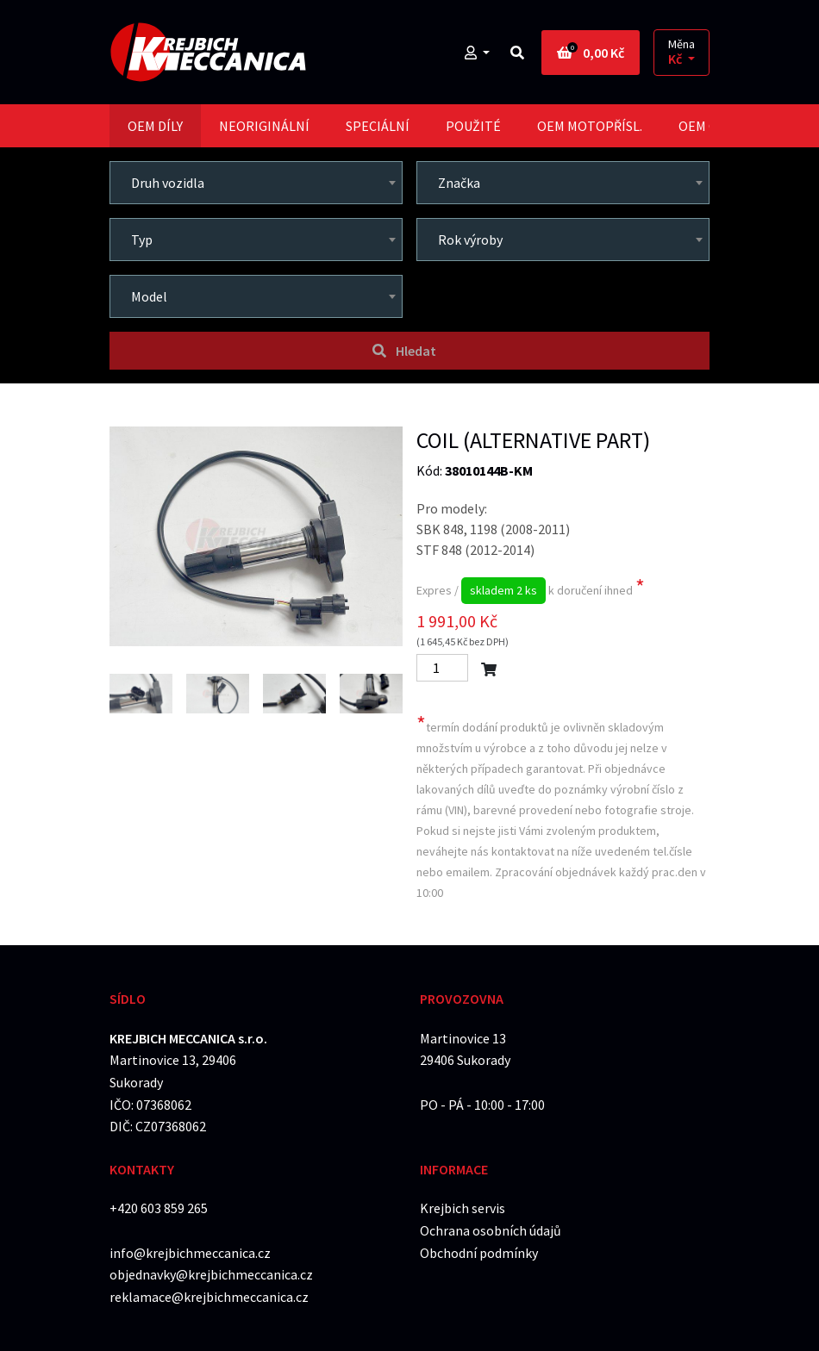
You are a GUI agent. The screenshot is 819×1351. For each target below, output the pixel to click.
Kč (676, 59)
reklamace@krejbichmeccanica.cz (209, 1296)
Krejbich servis (462, 1208)
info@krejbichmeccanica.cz (190, 1252)
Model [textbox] (149, 296)
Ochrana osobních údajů (490, 1230)
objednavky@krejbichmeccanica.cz (211, 1274)
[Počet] (442, 668)
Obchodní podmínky (479, 1252)
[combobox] (256, 182)
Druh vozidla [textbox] (167, 182)
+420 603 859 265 (158, 1208)
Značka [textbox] (459, 182)
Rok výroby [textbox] (470, 239)
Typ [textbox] (142, 239)
